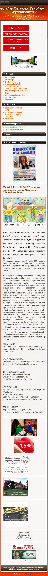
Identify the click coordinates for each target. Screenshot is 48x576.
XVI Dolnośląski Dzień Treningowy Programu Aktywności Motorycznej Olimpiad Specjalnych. (21, 189)
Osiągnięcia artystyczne (15, 127)
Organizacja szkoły (13, 84)
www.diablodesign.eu (28, 574)
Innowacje (9, 100)
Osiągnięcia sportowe (14, 129)
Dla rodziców (10, 97)
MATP (7, 110)
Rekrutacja (9, 80)
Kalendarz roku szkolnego (16, 89)
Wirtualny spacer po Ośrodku (17, 91)
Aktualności (10, 77)
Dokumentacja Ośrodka (15, 95)
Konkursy (9, 117)
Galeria (8, 138)
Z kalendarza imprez (13, 108)
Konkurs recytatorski (14, 112)
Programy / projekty (13, 114)
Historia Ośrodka (12, 86)
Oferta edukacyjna (12, 82)
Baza (7, 93)
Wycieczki (9, 119)
